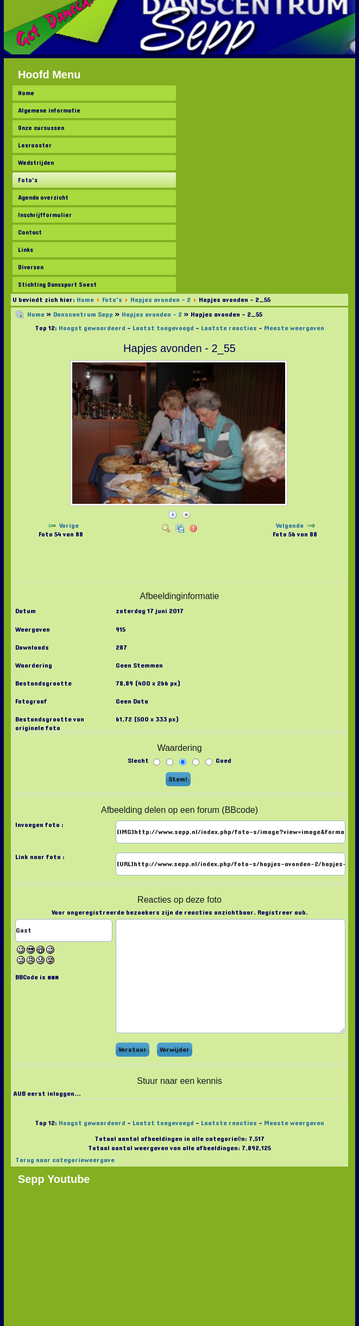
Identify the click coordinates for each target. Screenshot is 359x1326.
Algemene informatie (49, 110)
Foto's (27, 180)
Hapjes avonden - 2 (160, 299)
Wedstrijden (36, 163)
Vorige (69, 525)
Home (26, 93)
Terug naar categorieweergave (65, 1160)
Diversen (30, 267)
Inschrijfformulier (45, 215)
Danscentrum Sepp (83, 314)
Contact (30, 232)
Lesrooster (35, 145)
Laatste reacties (229, 328)
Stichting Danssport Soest (57, 285)
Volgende (290, 525)
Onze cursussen (41, 128)
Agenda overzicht (43, 197)
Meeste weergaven (294, 328)
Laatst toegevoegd (163, 328)
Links (25, 250)
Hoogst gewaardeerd (92, 328)
